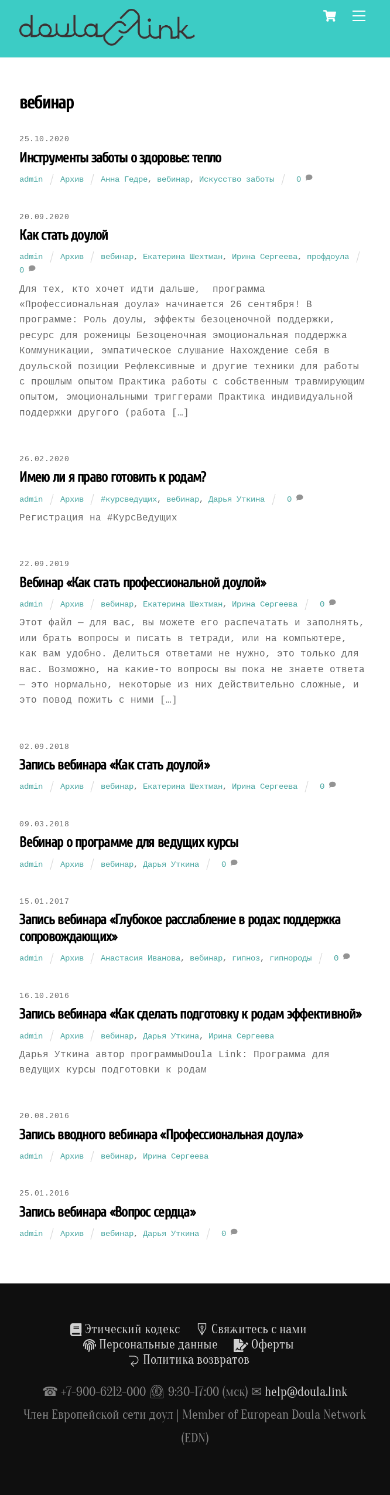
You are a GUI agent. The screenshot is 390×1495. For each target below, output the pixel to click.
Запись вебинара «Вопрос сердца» (107, 1212)
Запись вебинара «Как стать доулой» (114, 765)
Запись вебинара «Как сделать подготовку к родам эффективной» (190, 1014)
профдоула (328, 256)
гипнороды (290, 958)
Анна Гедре (124, 179)
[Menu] (359, 16)
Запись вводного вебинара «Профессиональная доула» (160, 1135)
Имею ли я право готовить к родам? (112, 477)
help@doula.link (306, 1391)
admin (31, 179)
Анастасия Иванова (140, 958)
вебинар (173, 179)
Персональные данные (150, 1344)
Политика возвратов (188, 1359)
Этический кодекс (124, 1329)
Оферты (264, 1344)
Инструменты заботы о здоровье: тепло (120, 158)
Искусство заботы (236, 179)
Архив (72, 179)
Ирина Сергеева (264, 256)
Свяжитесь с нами (251, 1329)
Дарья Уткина (236, 499)
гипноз (246, 958)
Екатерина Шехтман (183, 256)
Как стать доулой (63, 235)
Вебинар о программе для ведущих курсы (128, 842)
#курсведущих (129, 499)
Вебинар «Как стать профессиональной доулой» (142, 583)
